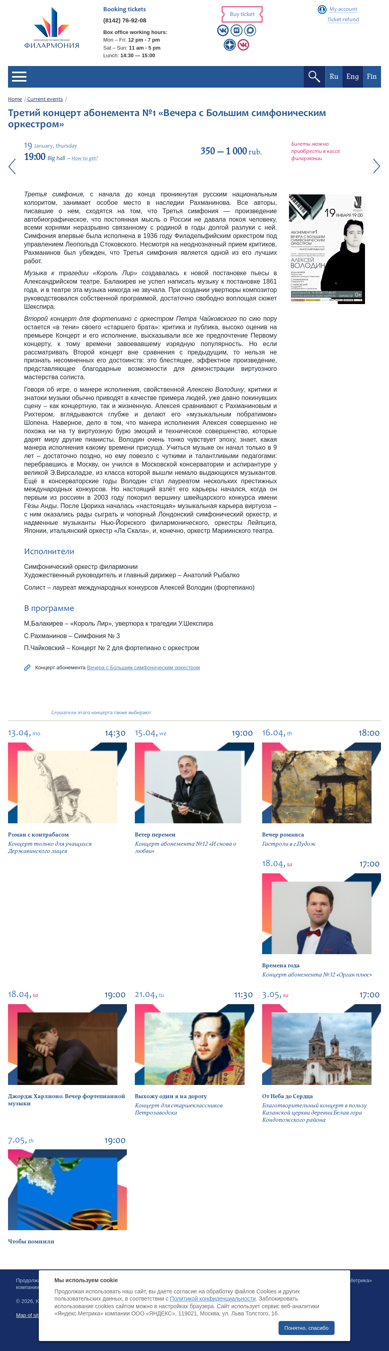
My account (343, 9)
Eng (353, 76)
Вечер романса (283, 835)
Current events (45, 99)
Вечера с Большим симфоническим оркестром (143, 667)
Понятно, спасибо (307, 1328)
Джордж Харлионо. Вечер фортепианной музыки (66, 1100)
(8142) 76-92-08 (124, 20)
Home (15, 99)
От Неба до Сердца (287, 1096)
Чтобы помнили (31, 1241)
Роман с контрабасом (38, 835)
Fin (372, 76)
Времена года (281, 965)
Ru (334, 76)
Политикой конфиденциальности (213, 1298)
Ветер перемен (155, 835)
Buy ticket (242, 15)
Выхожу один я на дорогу (171, 1096)
